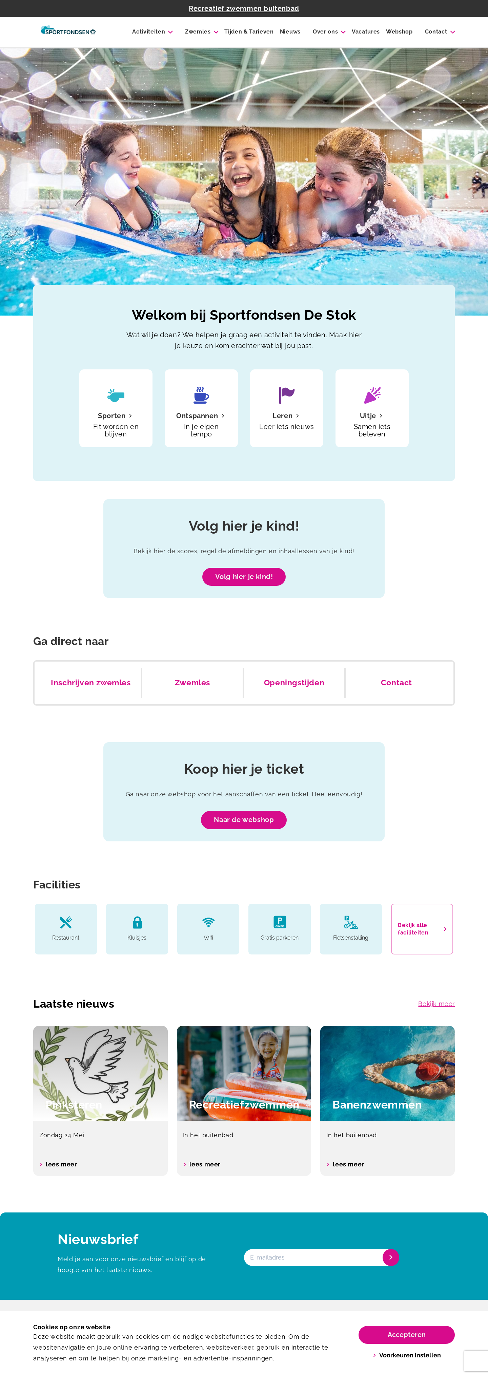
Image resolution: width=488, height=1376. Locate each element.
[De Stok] (68, 32)
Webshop (399, 31)
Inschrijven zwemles (90, 682)
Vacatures (366, 31)
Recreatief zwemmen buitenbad (244, 8)
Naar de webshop (244, 820)
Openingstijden (294, 682)
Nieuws (290, 31)
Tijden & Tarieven (249, 31)
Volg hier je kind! (244, 577)
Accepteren (407, 1335)
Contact (436, 31)
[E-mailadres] (321, 1257)
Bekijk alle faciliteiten (422, 929)
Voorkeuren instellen (407, 1355)
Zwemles (198, 31)
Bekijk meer (436, 1003)
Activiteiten (148, 31)
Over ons (325, 31)
